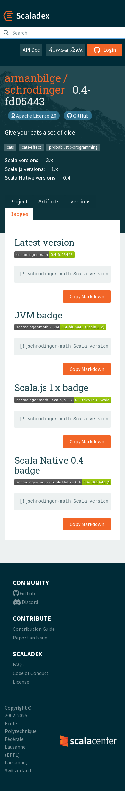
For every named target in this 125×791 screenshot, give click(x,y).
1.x (54, 169)
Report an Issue (30, 637)
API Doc (31, 49)
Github (24, 593)
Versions (81, 201)
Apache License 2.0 (33, 115)
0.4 (66, 177)
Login (105, 49)
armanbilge (33, 78)
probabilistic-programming (73, 147)
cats (10, 147)
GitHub (78, 115)
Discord (25, 602)
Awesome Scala (65, 49)
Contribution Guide (34, 629)
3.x (49, 160)
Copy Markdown (87, 296)
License (21, 682)
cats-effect (31, 147)
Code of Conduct (31, 673)
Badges (19, 214)
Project (19, 201)
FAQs (18, 664)
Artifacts (49, 201)
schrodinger (35, 89)
